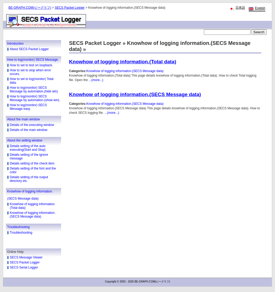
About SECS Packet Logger (29, 49)
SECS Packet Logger (70, 8)
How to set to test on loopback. (31, 65)
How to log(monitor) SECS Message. (33, 60)
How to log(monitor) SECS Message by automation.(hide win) (34, 89)
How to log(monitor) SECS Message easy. (28, 107)
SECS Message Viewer (26, 257)
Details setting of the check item (32, 163)
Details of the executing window (32, 125)
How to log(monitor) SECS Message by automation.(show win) (34, 98)
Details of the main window (28, 130)
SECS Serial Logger (24, 267)
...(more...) (96, 80)
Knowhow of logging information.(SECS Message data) (32, 214)
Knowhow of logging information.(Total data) (122, 61)
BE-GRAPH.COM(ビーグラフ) (29, 8)
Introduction (15, 43)
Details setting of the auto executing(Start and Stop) (28, 148)
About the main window (23, 119)
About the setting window (24, 140)
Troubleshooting (18, 227)
